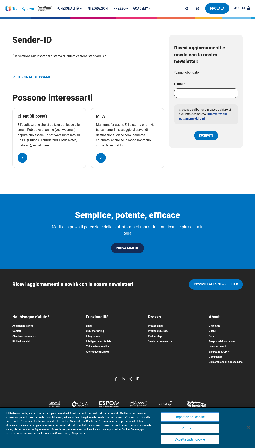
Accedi (242, 8)
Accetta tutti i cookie (190, 439)
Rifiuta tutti (190, 428)
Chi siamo (214, 325)
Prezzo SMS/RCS (158, 331)
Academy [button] (142, 8)
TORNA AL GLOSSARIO (31, 77)
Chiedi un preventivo (24, 336)
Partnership (155, 336)
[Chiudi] (248, 427)
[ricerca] (187, 9)
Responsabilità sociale (222, 341)
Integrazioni (98, 8)
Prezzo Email (155, 325)
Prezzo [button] (121, 8)
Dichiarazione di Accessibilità (226, 362)
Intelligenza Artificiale (98, 341)
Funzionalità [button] (70, 8)
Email (89, 325)
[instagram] (137, 379)
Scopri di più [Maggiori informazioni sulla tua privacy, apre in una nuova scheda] (79, 433)
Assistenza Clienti (22, 325)
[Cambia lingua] (197, 9)
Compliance (215, 356)
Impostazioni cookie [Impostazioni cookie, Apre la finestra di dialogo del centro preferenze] (190, 417)
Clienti (212, 331)
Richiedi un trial (21, 341)
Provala (217, 8)
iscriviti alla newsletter (216, 284)
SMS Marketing (95, 331)
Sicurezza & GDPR (219, 351)
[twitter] (131, 379)
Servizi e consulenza (160, 341)
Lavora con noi (217, 346)
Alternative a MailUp (97, 351)
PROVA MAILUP (127, 248)
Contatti (16, 331)
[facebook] (116, 379)
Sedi (211, 336)
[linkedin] (124, 379)
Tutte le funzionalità (97, 346)
